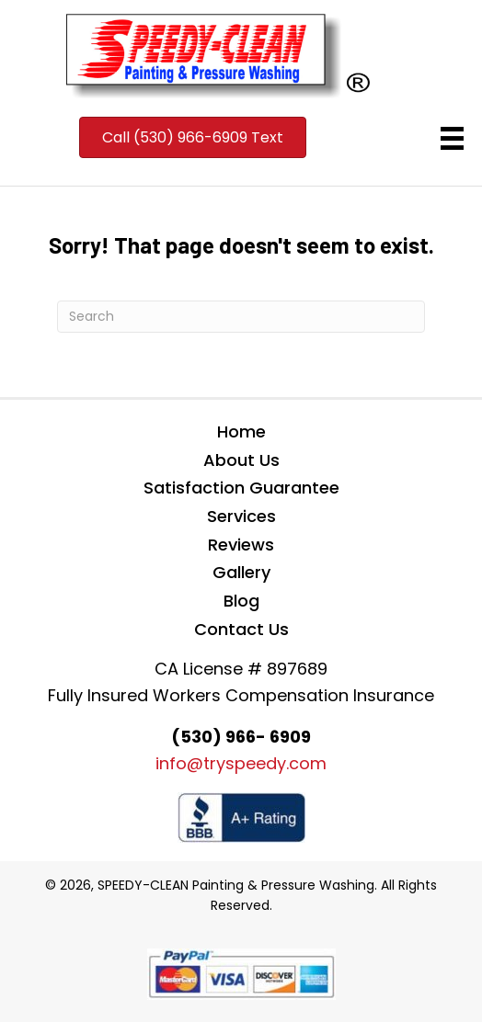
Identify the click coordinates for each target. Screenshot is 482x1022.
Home (241, 431)
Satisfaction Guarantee (241, 487)
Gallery (241, 572)
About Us (241, 460)
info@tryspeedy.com (241, 763)
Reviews (241, 544)
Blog (241, 600)
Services (241, 516)
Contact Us (241, 629)
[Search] (241, 317)
